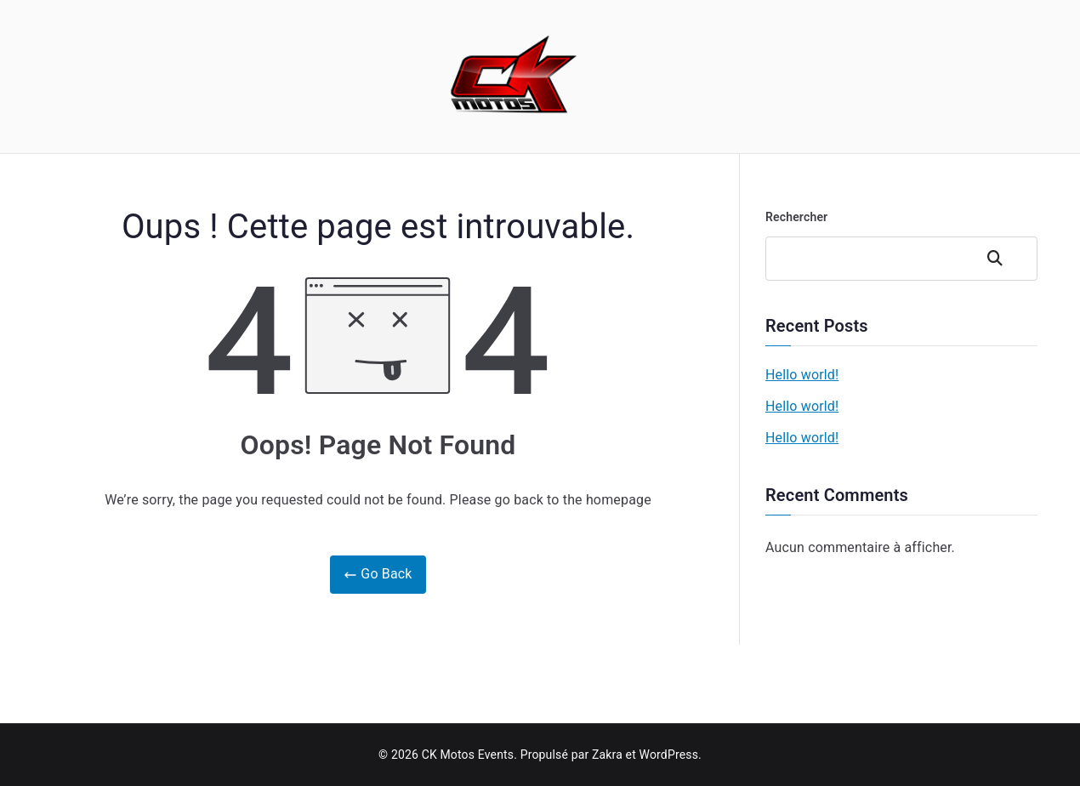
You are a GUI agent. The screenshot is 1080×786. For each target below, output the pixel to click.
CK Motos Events (468, 754)
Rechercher (796, 217)
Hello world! (801, 375)
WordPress (668, 754)
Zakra (607, 754)
